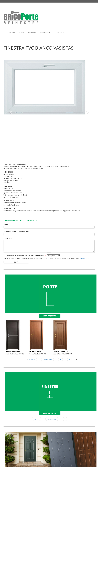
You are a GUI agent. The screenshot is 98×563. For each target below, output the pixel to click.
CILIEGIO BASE (35, 351)
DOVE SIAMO (45, 32)
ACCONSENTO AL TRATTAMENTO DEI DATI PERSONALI (25, 256)
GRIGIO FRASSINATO (14, 351)
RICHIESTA (8, 238)
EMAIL (6, 224)
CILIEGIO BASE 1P (60, 351)
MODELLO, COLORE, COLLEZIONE (17, 231)
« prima (32, 359)
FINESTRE (32, 32)
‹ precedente (47, 359)
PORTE (21, 32)
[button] (10, 111)
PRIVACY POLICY (85, 258)
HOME (12, 32)
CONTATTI (59, 32)
